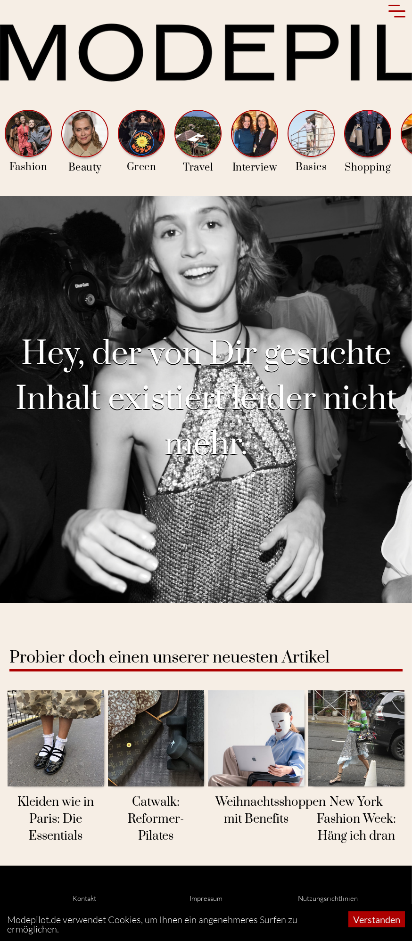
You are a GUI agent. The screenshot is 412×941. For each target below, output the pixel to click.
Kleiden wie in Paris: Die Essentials (55, 819)
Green (141, 141)
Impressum (206, 898)
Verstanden (376, 919)
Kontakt (84, 898)
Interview (254, 141)
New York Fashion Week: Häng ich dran (356, 819)
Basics (311, 141)
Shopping (367, 141)
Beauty (84, 141)
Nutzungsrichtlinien (328, 898)
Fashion (28, 141)
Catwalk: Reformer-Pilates (156, 819)
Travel (198, 141)
